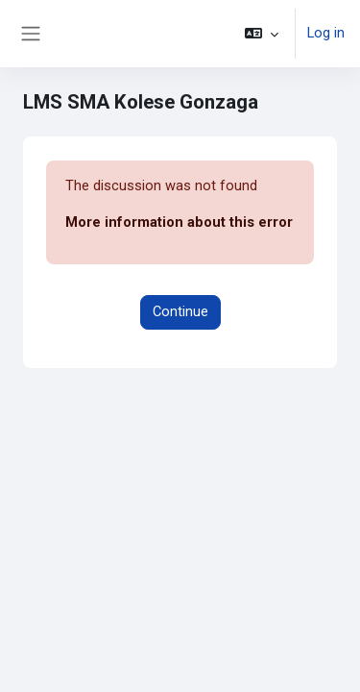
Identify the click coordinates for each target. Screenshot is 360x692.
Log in (326, 32)
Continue (180, 311)
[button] (261, 33)
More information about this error (179, 222)
